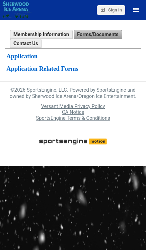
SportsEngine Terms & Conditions (73, 119)
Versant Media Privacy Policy (73, 106)
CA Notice (73, 112)
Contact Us (25, 44)
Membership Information (41, 35)
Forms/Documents (98, 35)
